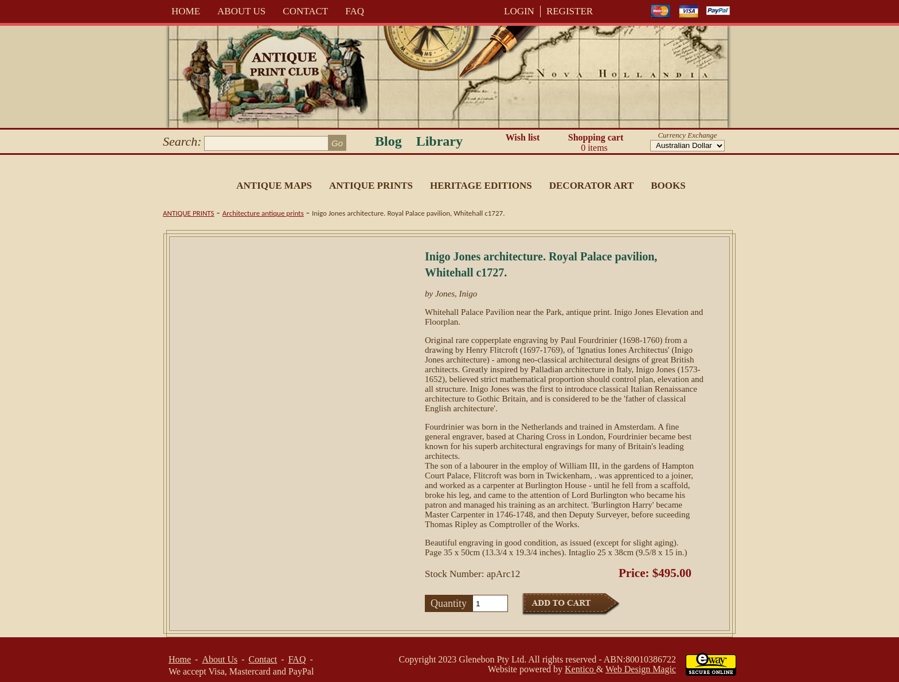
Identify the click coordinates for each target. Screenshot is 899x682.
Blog (388, 141)
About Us (241, 11)
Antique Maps (274, 185)
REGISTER (569, 11)
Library (439, 141)
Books (668, 185)
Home (185, 11)
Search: (182, 141)
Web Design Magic (640, 669)
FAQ (354, 11)
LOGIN (519, 11)
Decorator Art (591, 185)
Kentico (580, 669)
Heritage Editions (481, 185)
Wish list (523, 137)
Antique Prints (371, 185)
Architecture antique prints (263, 213)
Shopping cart (596, 142)
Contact (305, 11)
